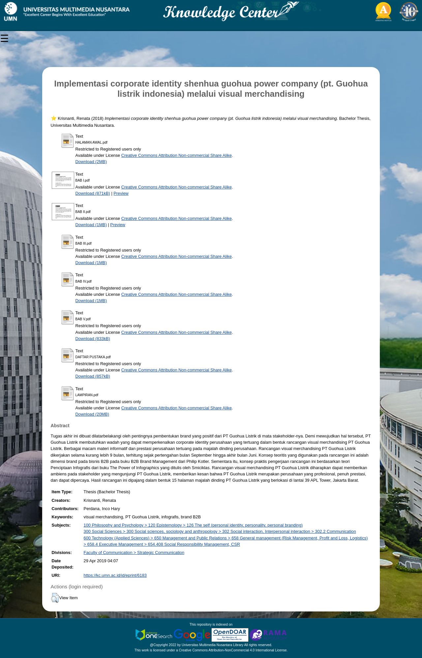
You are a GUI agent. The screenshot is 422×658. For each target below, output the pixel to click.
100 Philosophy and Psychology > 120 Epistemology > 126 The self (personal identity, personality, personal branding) (193, 525)
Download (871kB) (92, 193)
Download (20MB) (92, 414)
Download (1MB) (91, 224)
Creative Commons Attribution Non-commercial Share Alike (176, 155)
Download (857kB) (92, 376)
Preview (121, 193)
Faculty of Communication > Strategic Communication (134, 552)
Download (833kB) (92, 338)
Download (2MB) (91, 161)
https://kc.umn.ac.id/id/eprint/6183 (115, 575)
